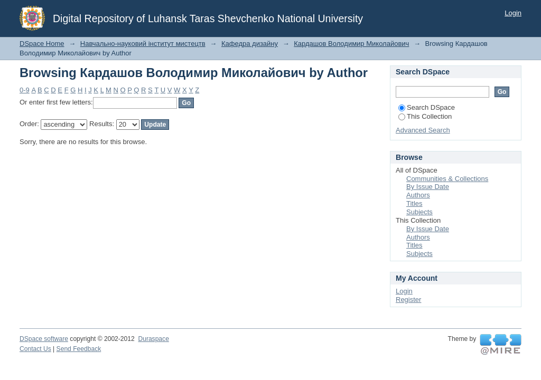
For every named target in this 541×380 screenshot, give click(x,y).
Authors (418, 195)
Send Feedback (79, 349)
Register (408, 299)
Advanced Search (423, 130)
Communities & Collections (447, 179)
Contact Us (35, 349)
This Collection (425, 116)
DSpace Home (42, 44)
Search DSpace (426, 107)
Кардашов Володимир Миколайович (351, 44)
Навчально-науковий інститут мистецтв (143, 44)
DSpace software (44, 339)
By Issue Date (427, 187)
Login (513, 13)
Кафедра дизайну (249, 44)
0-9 (25, 90)
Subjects (419, 212)
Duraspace (153, 339)
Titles (414, 203)
